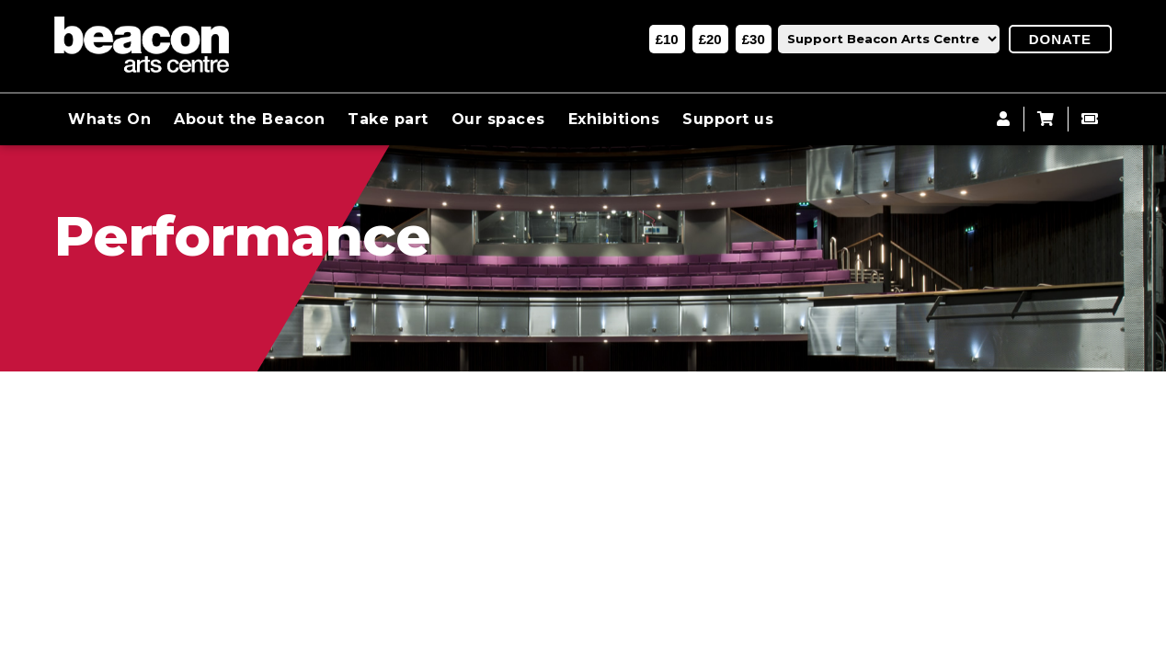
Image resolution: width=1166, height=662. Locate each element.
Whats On (109, 119)
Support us (727, 119)
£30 (753, 39)
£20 (710, 39)
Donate (1060, 39)
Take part (388, 119)
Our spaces (498, 119)
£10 (667, 39)
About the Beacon (249, 119)
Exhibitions (614, 119)
